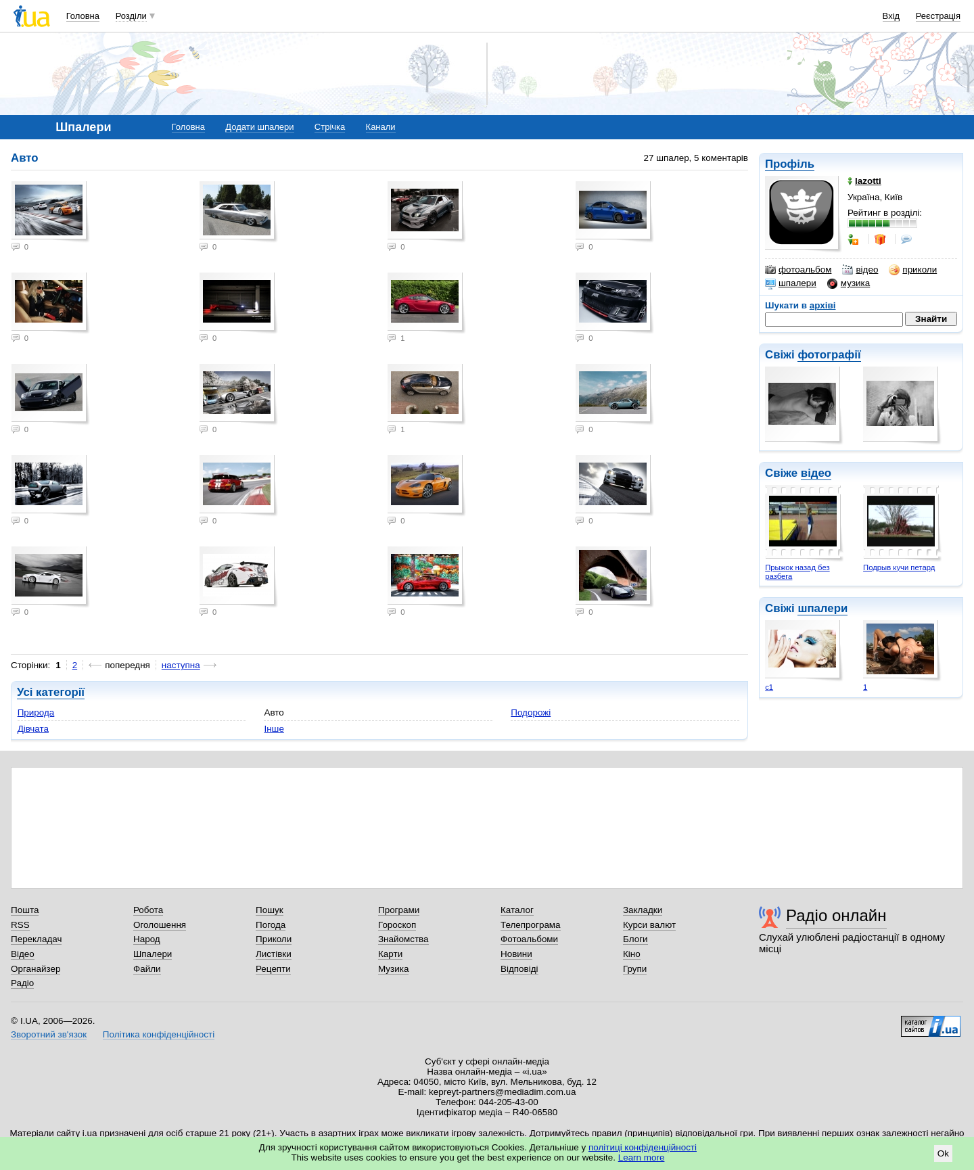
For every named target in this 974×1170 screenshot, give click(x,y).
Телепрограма (531, 925)
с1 (769, 687)
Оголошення (159, 925)
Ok (943, 1153)
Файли (147, 969)
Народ (146, 939)
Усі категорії (51, 692)
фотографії (828, 354)
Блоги (635, 939)
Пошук (269, 910)
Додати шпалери (259, 127)
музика (848, 283)
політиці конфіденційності (642, 1147)
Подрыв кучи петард (899, 567)
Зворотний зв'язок (49, 1034)
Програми (398, 910)
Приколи (274, 939)
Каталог (517, 910)
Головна (82, 16)
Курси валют (649, 925)
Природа (36, 712)
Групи (635, 969)
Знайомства (403, 939)
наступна (181, 665)
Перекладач (36, 939)
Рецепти (273, 969)
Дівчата (33, 729)
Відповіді (519, 969)
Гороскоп (397, 925)
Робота (148, 910)
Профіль (789, 164)
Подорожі (531, 712)
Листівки (274, 954)
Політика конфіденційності (158, 1034)
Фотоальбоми (529, 939)
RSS (20, 925)
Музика (393, 969)
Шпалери (152, 954)
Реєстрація (938, 16)
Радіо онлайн (836, 915)
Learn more (641, 1157)
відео (860, 269)
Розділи (131, 16)
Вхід (891, 16)
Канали (381, 127)
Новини (516, 954)
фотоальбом (798, 269)
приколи (913, 269)
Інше (273, 729)
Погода (270, 925)
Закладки (642, 910)
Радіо (22, 983)
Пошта (25, 910)
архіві (823, 305)
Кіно (632, 954)
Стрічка (330, 127)
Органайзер (35, 969)
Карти (390, 954)
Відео (22, 954)
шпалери (790, 283)
